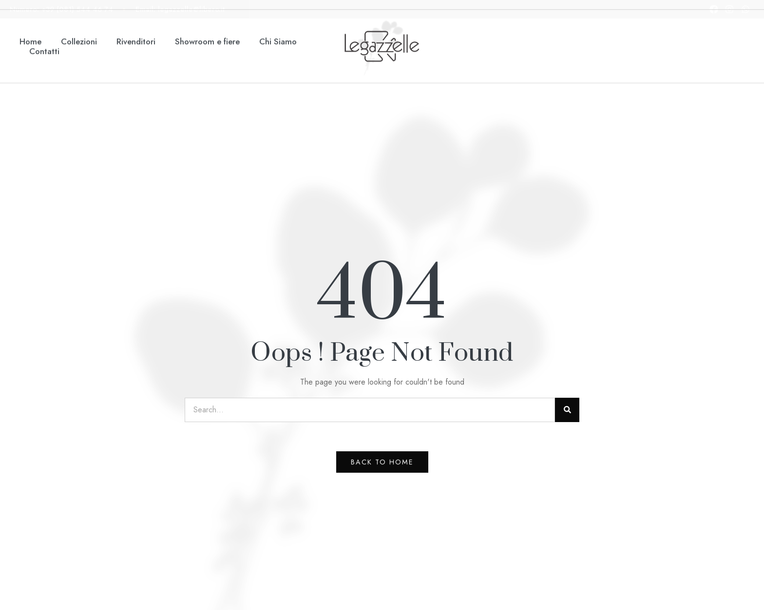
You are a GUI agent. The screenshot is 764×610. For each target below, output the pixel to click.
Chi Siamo (278, 25)
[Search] (567, 410)
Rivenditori (135, 25)
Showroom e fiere (207, 25)
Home (30, 25)
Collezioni (79, 25)
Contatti (44, 35)
